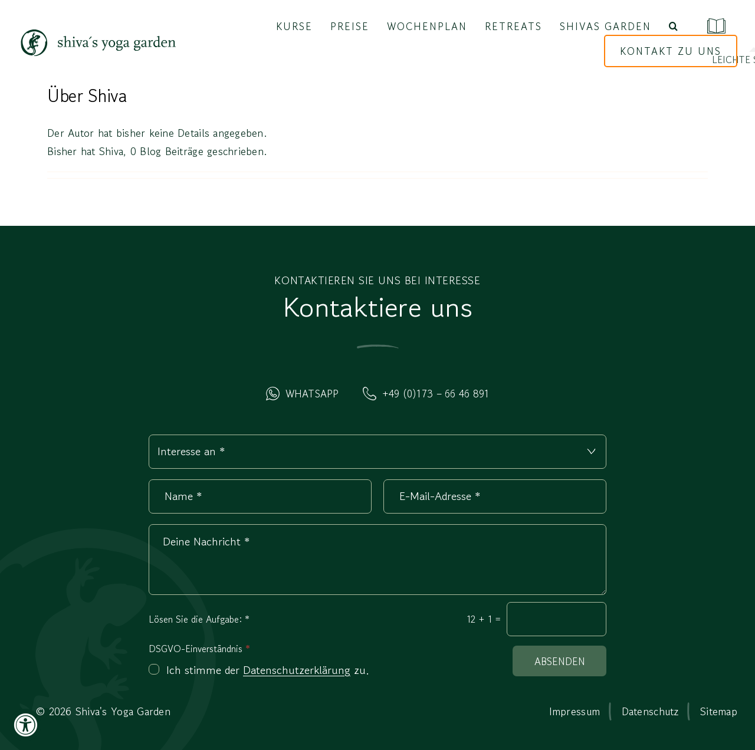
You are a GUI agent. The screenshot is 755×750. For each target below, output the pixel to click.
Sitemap (718, 711)
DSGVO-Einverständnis (199, 648)
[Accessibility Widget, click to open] (25, 725)
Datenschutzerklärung (296, 670)
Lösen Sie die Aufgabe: (199, 619)
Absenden (559, 661)
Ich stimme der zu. (267, 670)
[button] (673, 26)
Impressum (574, 711)
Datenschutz (650, 711)
